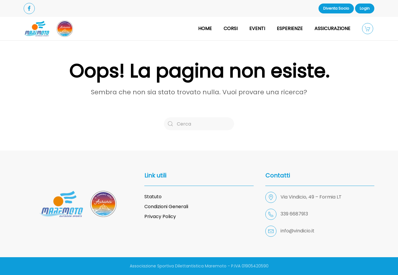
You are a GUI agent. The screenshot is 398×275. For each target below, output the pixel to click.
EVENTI (257, 28)
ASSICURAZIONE (332, 28)
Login (365, 8)
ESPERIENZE (290, 28)
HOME (205, 28)
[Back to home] (48, 28)
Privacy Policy (160, 216)
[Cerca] (199, 123)
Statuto (153, 196)
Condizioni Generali (166, 206)
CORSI (231, 28)
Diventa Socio (336, 8)
